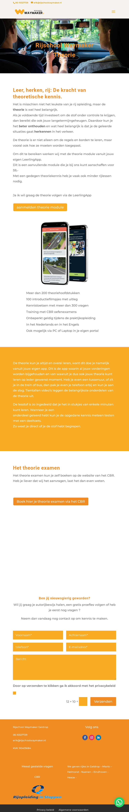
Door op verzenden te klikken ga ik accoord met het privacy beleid (64, 693)
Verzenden (103, 701)
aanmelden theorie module (40, 207)
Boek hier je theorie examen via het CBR (51, 501)
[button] (119, 802)
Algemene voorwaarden (74, 809)
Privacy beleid (45, 809)
